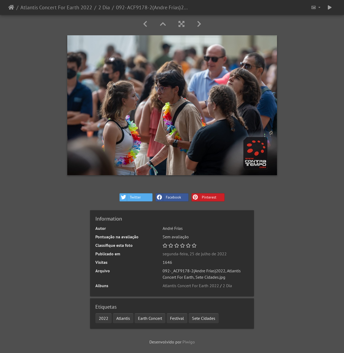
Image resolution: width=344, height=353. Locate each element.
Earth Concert (150, 318)
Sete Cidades (203, 318)
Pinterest (204, 197)
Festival (177, 318)
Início (11, 7)
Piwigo (188, 342)
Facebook (168, 197)
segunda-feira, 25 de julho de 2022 (195, 253)
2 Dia (104, 7)
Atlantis (123, 318)
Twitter (130, 197)
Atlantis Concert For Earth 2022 (56, 7)
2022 (103, 318)
